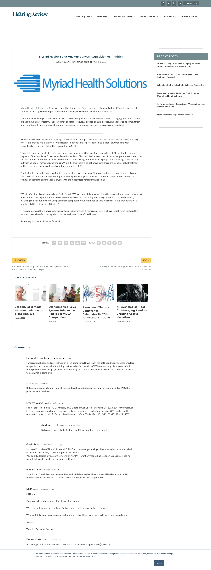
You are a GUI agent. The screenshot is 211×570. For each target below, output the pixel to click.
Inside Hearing (147, 13)
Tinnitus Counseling (80, 53)
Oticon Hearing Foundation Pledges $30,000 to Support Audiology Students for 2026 (178, 56)
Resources (168, 13)
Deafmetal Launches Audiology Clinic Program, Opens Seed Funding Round (178, 85)
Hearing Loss (83, 13)
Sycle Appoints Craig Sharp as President (175, 106)
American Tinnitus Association (107, 130)
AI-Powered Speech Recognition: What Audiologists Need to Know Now (181, 96)
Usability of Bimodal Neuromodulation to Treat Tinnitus (28, 302)
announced (93, 99)
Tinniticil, (122, 99)
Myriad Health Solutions (33, 99)
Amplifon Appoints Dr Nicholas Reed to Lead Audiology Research (177, 67)
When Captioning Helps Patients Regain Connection (180, 76)
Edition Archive (189, 13)
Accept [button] (159, 563)
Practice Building (123, 13)
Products (102, 13)
